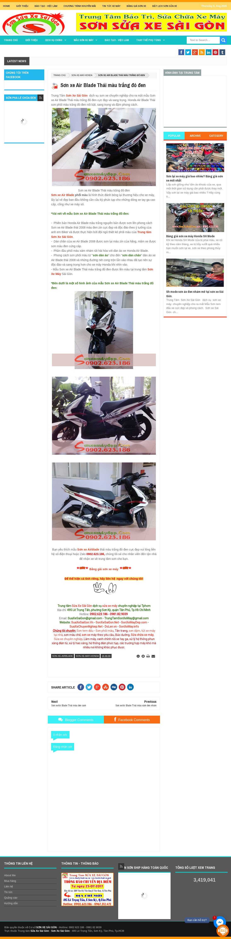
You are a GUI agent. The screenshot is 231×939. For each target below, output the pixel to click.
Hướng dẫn (11, 903)
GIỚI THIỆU (22, 5)
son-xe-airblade (62, 656)
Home (6, 5)
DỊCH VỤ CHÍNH (53, 40)
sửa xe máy (109, 605)
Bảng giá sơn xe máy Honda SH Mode (190, 236)
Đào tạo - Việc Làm (46, 5)
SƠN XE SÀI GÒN (46, 927)
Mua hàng (10, 880)
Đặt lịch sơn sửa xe (164, 5)
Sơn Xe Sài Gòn (77, 95)
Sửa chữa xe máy (142, 634)
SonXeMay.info (129, 626)
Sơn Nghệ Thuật (182, 48)
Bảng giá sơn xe (136, 5)
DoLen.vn (111, 626)
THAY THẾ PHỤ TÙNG (148, 40)
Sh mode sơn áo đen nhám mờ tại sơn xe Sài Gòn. (195, 293)
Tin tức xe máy (111, 5)
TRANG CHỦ (11, 40)
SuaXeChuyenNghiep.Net (86, 626)
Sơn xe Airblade (88, 549)
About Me (10, 875)
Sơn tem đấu (85, 630)
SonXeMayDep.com (134, 622)
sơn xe (86, 634)
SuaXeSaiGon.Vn (82, 622)
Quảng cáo (10, 897)
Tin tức (8, 892)
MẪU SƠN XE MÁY (83, 40)
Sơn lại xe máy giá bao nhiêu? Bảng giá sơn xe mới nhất (194, 178)
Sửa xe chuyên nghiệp (68, 639)
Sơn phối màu (105, 630)
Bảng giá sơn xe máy (103, 569)
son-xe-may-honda (81, 75)
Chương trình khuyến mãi (80, 5)
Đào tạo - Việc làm (117, 40)
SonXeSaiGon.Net (107, 622)
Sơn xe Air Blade (62, 195)
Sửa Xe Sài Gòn (82, 605)
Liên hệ (8, 886)
